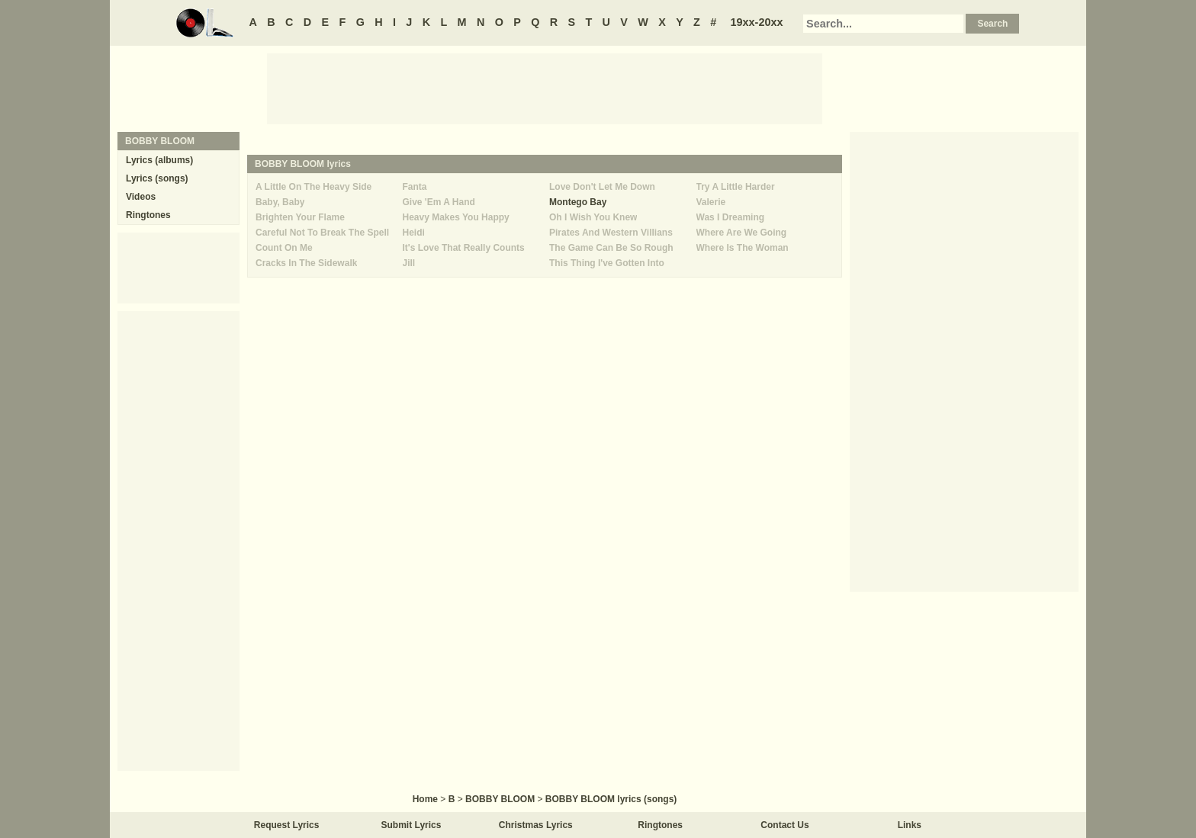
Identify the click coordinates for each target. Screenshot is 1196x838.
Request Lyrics (287, 825)
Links (909, 825)
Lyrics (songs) (157, 178)
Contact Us (784, 825)
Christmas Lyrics (536, 825)
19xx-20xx (757, 22)
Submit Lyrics (411, 825)
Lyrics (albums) (159, 160)
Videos (141, 196)
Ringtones (148, 215)
